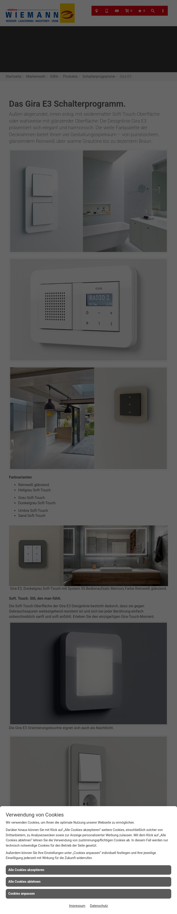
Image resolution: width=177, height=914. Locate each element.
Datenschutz (99, 906)
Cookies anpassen (21, 893)
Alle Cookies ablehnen (24, 881)
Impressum (77, 906)
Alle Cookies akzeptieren (26, 870)
